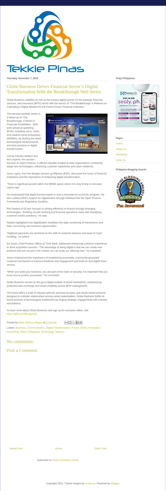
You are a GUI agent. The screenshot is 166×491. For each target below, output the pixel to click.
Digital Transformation (58, 327)
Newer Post (16, 448)
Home (58, 448)
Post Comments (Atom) (66, 460)
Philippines (34, 331)
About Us (121, 149)
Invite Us (121, 160)
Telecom (59, 331)
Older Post (100, 448)
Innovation (94, 327)
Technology (47, 331)
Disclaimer (122, 154)
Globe (83, 327)
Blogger (115, 483)
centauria (90, 483)
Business (21, 327)
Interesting (13, 331)
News (23, 331)
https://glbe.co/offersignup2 (22, 313)
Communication (36, 327)
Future (75, 327)
